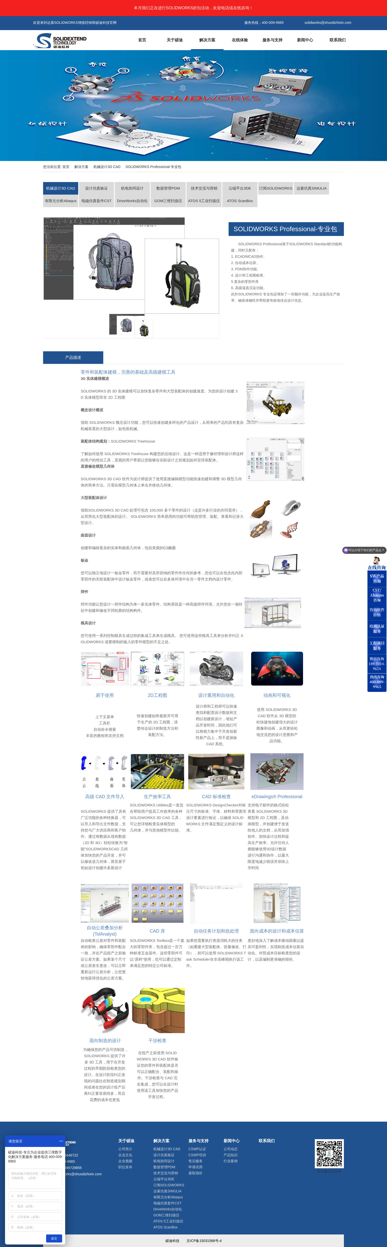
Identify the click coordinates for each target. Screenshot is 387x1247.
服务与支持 (272, 40)
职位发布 (125, 1167)
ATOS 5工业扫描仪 (204, 201)
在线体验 (240, 40)
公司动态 (231, 1149)
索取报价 (195, 1173)
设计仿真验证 (96, 188)
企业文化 (125, 1155)
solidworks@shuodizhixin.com (78, 1174)
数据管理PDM (168, 188)
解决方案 (207, 40)
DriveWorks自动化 (132, 201)
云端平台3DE (240, 188)
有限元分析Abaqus (60, 201)
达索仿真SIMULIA (312, 188)
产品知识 (231, 1155)
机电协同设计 (132, 188)
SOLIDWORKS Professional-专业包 (153, 167)
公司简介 (125, 1149)
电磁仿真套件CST (96, 201)
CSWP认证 (197, 1149)
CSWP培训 (197, 1155)
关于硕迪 (175, 40)
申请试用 (195, 1167)
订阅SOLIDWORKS (275, 188)
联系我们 (338, 40)
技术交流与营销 (204, 188)
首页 (142, 40)
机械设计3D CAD (106, 167)
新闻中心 (305, 40)
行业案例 (231, 1161)
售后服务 (195, 1161)
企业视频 (125, 1161)
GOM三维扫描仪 (168, 201)
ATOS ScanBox (240, 201)
